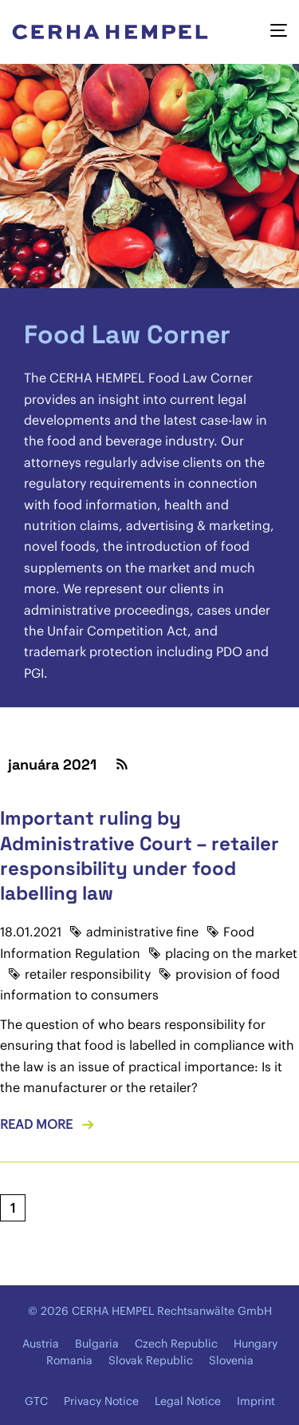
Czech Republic (176, 1343)
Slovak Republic (150, 1360)
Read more (36, 1124)
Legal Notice (188, 1401)
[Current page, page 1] (13, 1207)
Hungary (255, 1343)
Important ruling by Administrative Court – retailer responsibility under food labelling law (139, 855)
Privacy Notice (101, 1401)
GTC (36, 1401)
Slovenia (231, 1360)
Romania (69, 1360)
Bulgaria (97, 1343)
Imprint (256, 1401)
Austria (40, 1343)
